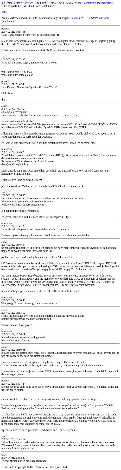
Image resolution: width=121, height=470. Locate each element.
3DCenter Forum (10, 2)
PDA (4, 12)
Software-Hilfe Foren (34, 2)
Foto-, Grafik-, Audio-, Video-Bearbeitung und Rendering (81, 2)
